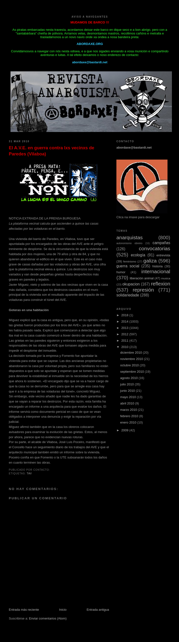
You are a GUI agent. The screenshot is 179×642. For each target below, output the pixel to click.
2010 (125, 347)
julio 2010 (127, 384)
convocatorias (154, 248)
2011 (125, 340)
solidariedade (127, 295)
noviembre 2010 (132, 359)
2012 (125, 334)
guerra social (127, 266)
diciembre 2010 (131, 352)
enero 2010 (128, 422)
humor (120, 272)
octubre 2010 (130, 365)
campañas (161, 243)
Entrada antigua (98, 609)
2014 (125, 321)
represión (143, 290)
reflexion (160, 283)
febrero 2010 (129, 416)
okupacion (131, 284)
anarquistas (129, 237)
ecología (138, 255)
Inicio (63, 609)
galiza (150, 260)
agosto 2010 (129, 378)
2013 (125, 328)
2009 (125, 430)
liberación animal (142, 278)
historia (157, 266)
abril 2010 (127, 403)
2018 (125, 315)
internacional (155, 271)
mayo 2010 (128, 397)
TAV (29, 473)
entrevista (163, 255)
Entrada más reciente (24, 609)
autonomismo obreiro (129, 243)
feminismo (129, 261)
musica (165, 278)
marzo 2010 (129, 410)
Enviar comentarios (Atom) (48, 618)
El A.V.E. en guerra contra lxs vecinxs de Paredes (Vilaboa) (51, 150)
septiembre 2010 (132, 371)
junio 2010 (128, 390)
